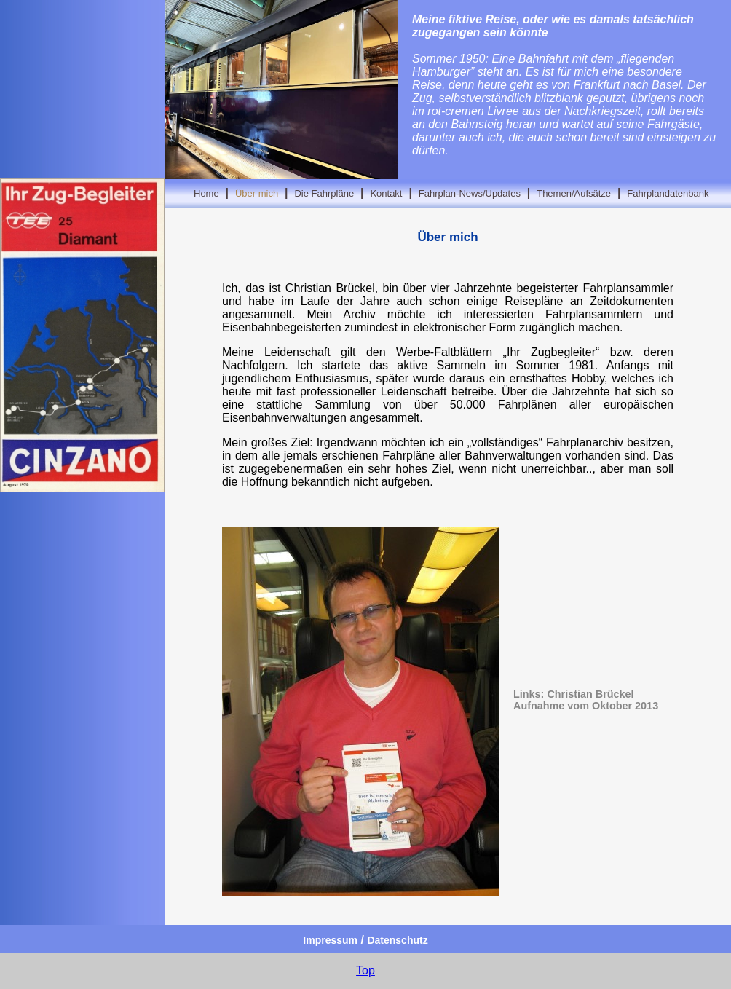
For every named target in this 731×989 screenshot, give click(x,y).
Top (365, 970)
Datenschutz (397, 940)
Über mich (256, 193)
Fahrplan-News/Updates (470, 193)
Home (206, 193)
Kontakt (386, 193)
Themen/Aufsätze (574, 193)
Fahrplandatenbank (667, 193)
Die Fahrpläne (324, 193)
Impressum (330, 940)
